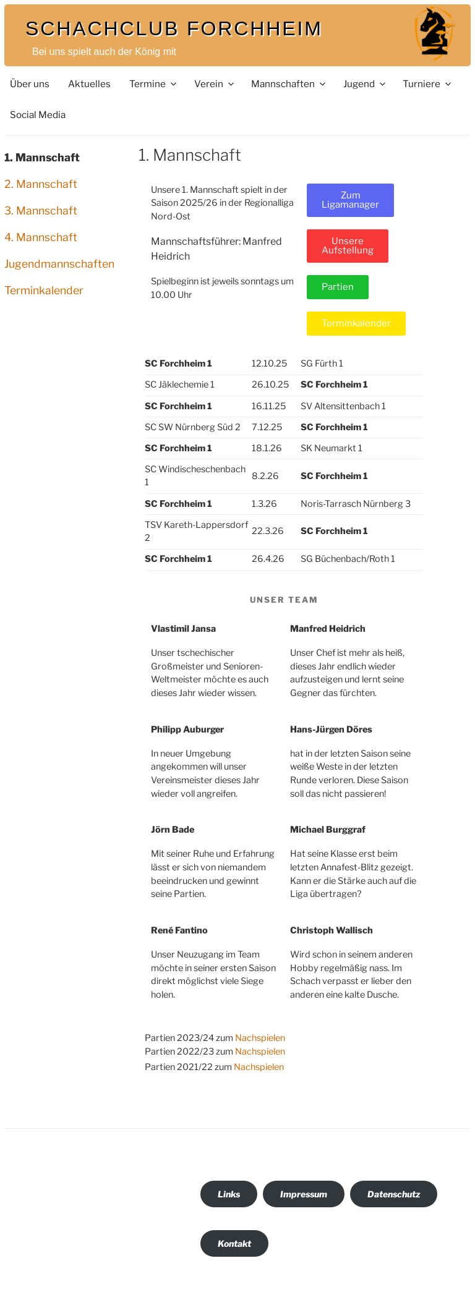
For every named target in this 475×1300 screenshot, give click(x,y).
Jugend (365, 84)
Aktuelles (89, 84)
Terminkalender (43, 290)
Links (229, 1194)
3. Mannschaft (40, 210)
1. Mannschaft (42, 157)
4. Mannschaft (40, 237)
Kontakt (234, 1243)
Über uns (29, 84)
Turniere (428, 84)
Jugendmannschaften (59, 263)
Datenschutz (393, 1194)
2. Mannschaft (40, 183)
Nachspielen (260, 1037)
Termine (153, 84)
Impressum (303, 1194)
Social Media (38, 115)
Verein (215, 84)
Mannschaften (289, 84)
